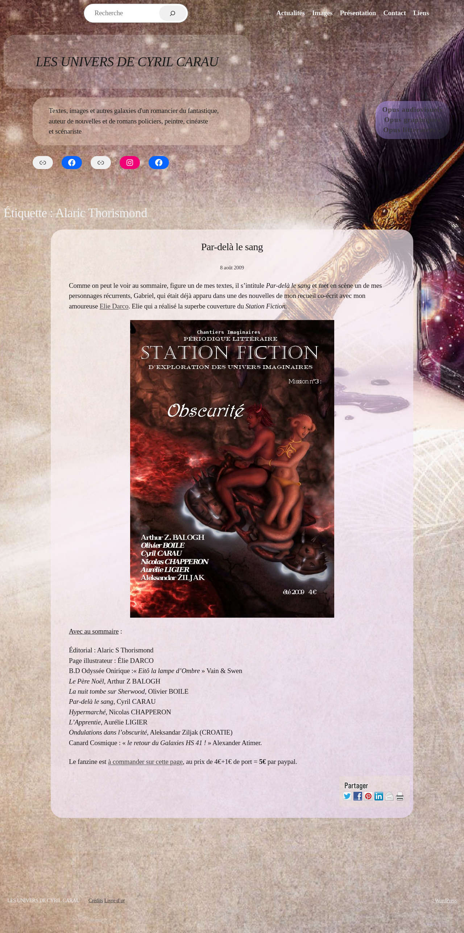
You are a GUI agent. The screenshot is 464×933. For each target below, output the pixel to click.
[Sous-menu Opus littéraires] (440, 130)
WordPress (446, 900)
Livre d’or (114, 900)
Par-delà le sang (232, 246)
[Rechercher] (172, 13)
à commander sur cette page (145, 761)
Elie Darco (114, 306)
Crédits (95, 900)
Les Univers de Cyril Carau (127, 61)
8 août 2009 (232, 267)
